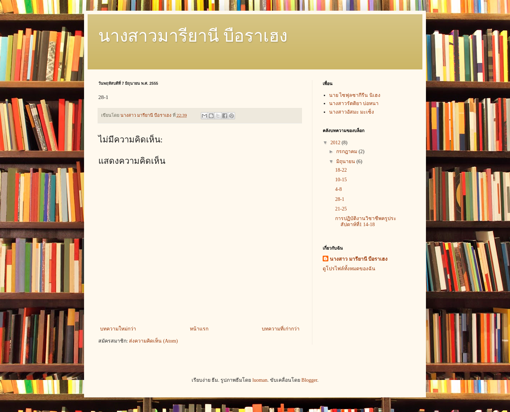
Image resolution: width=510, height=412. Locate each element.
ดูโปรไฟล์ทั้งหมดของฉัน (349, 268)
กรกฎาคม (347, 151)
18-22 (341, 170)
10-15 (341, 179)
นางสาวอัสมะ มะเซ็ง (351, 112)
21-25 (341, 209)
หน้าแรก (199, 329)
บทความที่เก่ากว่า (281, 329)
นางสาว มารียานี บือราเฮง (358, 259)
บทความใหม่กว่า (118, 329)
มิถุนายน (346, 161)
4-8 (338, 189)
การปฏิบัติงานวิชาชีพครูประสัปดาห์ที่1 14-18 (365, 221)
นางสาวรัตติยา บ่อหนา (354, 103)
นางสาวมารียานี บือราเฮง (192, 35)
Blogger (309, 380)
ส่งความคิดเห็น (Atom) (153, 341)
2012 (336, 142)
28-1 (339, 199)
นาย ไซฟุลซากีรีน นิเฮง (354, 95)
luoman (260, 380)
